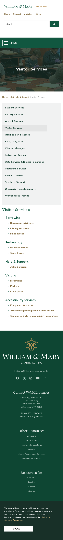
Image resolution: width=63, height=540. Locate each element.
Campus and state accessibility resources (34, 316)
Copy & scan (17, 253)
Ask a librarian (18, 267)
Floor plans (16, 291)
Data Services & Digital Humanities (24, 162)
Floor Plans (31, 440)
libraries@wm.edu (34, 416)
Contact (17, 14)
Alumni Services (14, 121)
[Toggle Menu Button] (4, 43)
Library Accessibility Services (31, 454)
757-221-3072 (35, 413)
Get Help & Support (19, 97)
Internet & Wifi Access (17, 134)
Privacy (31, 449)
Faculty (31, 482)
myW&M (28, 14)
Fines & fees (17, 233)
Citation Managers (15, 148)
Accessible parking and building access (32, 310)
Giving (38, 14)
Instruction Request (16, 155)
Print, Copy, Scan (14, 141)
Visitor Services (13, 128)
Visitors (31, 491)
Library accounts (19, 228)
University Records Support (20, 189)
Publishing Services (15, 168)
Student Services (14, 107)
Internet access (19, 247)
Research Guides (14, 175)
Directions (16, 280)
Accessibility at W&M (31, 458)
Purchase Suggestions (31, 445)
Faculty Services (14, 114)
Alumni (31, 486)
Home (5, 97)
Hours (7, 14)
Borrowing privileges (22, 223)
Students (31, 477)
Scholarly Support (15, 182)
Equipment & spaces (21, 305)
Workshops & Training (17, 195)
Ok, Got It (19, 529)
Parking (14, 286)
